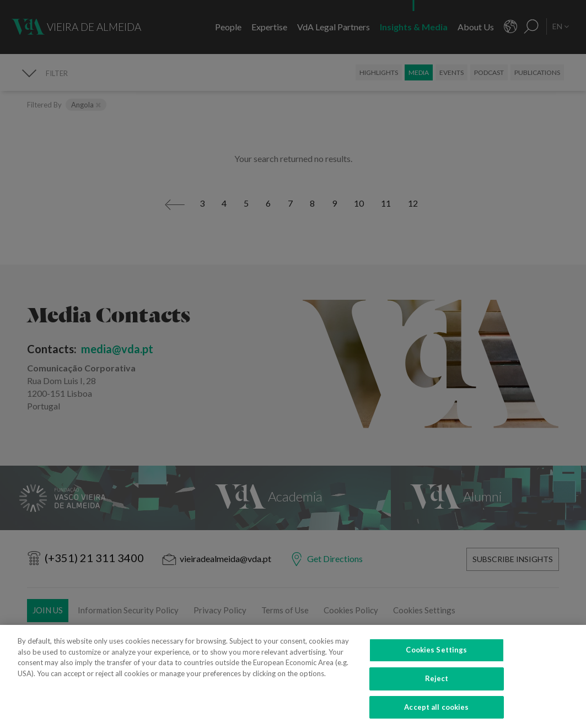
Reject (437, 687)
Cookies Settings (436, 659)
